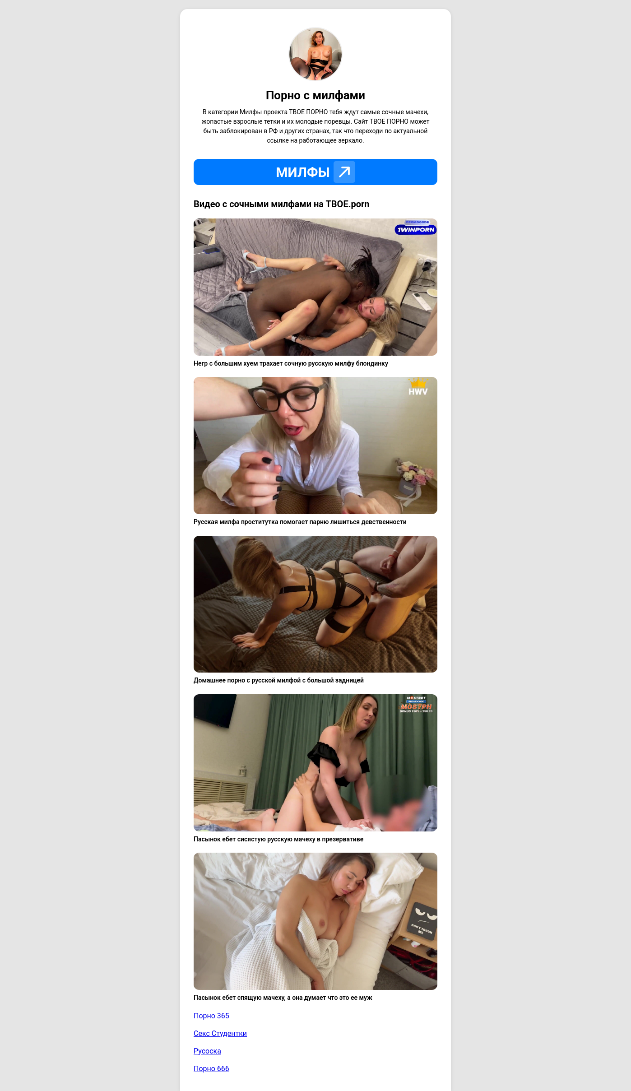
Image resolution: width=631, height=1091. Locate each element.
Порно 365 (211, 1016)
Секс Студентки (220, 1033)
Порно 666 (211, 1068)
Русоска (207, 1051)
